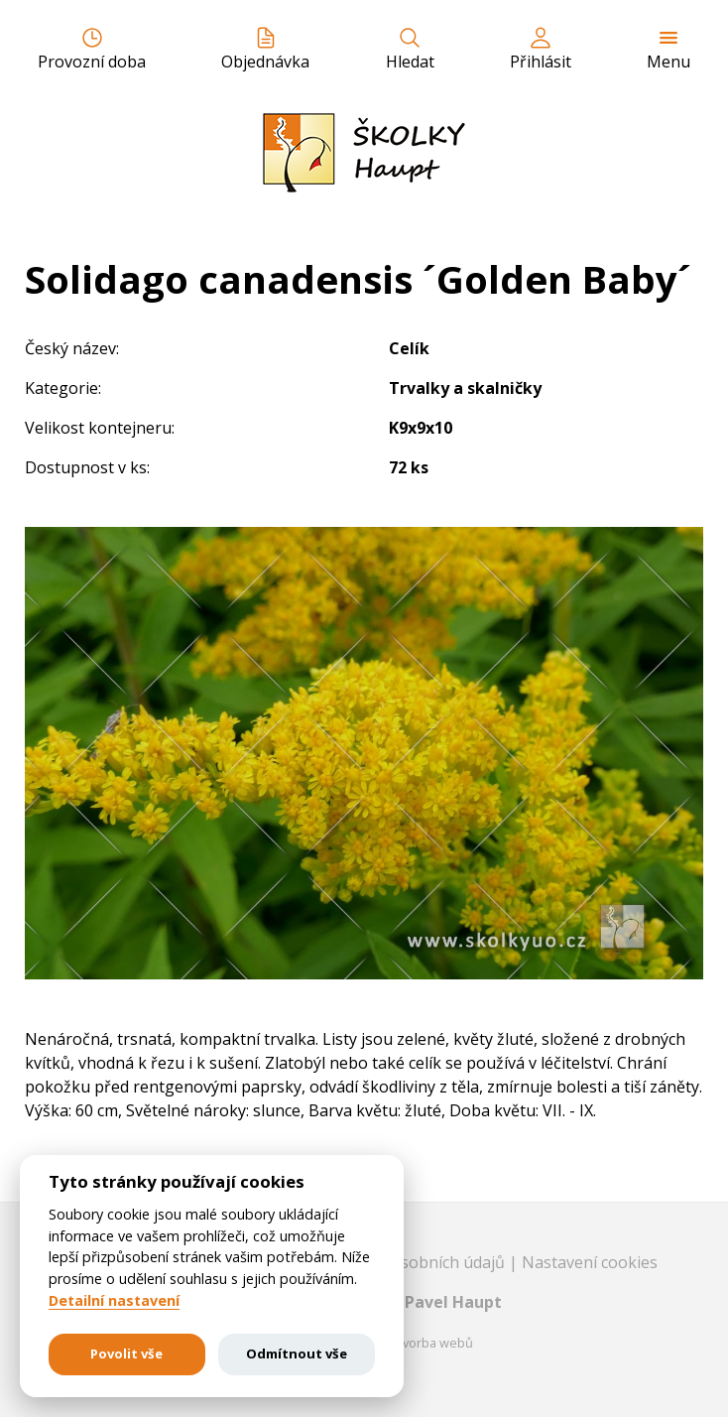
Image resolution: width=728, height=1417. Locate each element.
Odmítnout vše (296, 1353)
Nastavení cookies (590, 1262)
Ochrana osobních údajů (416, 1262)
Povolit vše (126, 1353)
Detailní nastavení (114, 1301)
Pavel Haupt (453, 1302)
